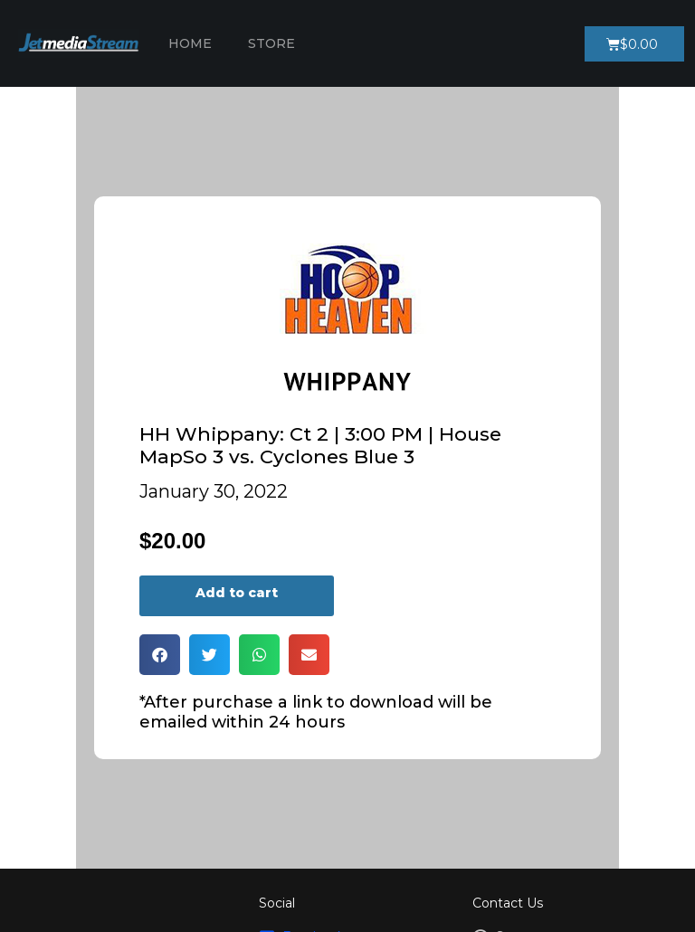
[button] (159, 654)
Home (190, 43)
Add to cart (236, 593)
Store (271, 43)
